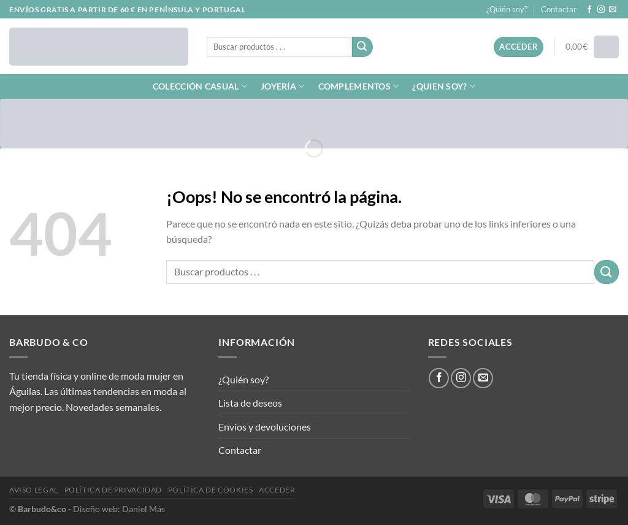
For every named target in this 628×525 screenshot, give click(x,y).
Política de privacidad (113, 489)
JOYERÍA (283, 86)
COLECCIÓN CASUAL (200, 86)
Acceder (277, 489)
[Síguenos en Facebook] (589, 10)
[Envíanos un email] (612, 10)
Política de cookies (210, 489)
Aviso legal (33, 489)
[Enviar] (362, 47)
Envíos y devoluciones (264, 426)
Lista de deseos (250, 402)
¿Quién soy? (506, 9)
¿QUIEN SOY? (443, 86)
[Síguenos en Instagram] (601, 10)
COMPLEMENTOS (358, 86)
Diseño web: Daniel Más (119, 509)
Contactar (558, 9)
